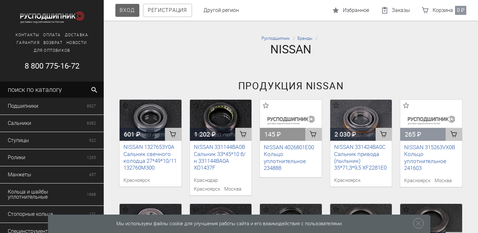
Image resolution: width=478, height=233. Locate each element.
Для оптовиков (52, 50)
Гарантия (28, 42)
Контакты (28, 35)
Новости (76, 42)
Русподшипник (276, 38)
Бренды (304, 38)
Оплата (52, 35)
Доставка (76, 35)
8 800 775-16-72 (52, 66)
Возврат (53, 42)
